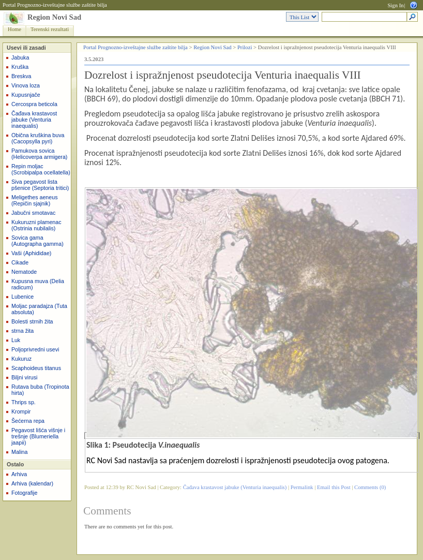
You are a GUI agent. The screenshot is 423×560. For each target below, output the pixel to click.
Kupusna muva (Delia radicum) (37, 284)
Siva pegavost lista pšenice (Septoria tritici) (40, 185)
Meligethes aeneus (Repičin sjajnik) (34, 200)
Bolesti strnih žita (32, 321)
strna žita (22, 331)
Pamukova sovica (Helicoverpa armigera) (39, 154)
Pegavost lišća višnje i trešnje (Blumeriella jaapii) (38, 436)
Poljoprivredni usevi (35, 349)
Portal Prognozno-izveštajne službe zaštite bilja (55, 5)
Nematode (24, 272)
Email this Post (334, 487)
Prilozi (244, 47)
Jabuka (20, 57)
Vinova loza (25, 85)
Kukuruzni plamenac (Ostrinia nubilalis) (36, 225)
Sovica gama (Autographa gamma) (37, 240)
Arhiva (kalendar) (32, 483)
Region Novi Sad (54, 17)
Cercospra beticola (34, 104)
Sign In (395, 5)
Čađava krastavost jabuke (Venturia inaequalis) (34, 119)
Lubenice (22, 296)
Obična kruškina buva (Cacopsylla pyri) (37, 138)
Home (14, 29)
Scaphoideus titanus (36, 368)
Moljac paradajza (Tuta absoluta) (39, 309)
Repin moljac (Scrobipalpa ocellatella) (40, 169)
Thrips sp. (23, 402)
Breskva (21, 76)
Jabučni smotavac (33, 213)
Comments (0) (370, 487)
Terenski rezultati (50, 29)
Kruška (19, 67)
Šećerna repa (27, 421)
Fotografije (24, 493)
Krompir (21, 411)
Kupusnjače (25, 95)
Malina (19, 452)
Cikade (19, 262)
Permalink (302, 487)
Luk (15, 340)
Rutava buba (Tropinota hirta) (40, 390)
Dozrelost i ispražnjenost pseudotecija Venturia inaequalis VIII (222, 75)
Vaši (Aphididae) (31, 253)
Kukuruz (21, 359)
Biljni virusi (24, 377)
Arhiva (19, 474)
